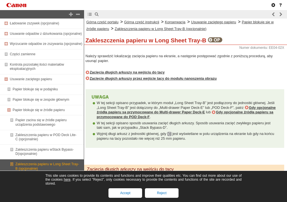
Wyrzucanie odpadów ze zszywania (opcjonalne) (46, 44)
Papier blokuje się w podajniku (35, 89)
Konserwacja (175, 22)
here (67, 180)
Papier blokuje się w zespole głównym (41, 100)
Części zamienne (22, 54)
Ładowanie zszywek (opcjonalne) (34, 23)
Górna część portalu (102, 22)
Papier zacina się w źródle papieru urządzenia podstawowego (41, 122)
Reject (161, 193)
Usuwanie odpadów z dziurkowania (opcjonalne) (46, 34)
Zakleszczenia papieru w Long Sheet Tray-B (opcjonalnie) (160, 29)
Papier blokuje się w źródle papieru (39, 110)
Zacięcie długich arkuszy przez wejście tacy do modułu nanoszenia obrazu (153, 78)
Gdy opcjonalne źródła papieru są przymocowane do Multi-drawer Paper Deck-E (186, 109)
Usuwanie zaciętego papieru (31, 79)
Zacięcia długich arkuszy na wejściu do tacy (127, 72)
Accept (125, 193)
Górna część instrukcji (141, 22)
